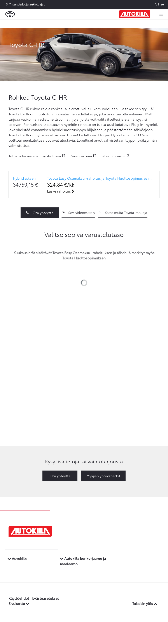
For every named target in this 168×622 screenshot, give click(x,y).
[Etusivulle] (134, 14)
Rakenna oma (81, 155)
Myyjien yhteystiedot (103, 475)
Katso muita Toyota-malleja (122, 212)
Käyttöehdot (19, 598)
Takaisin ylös (144, 603)
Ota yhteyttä (39, 212)
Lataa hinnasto (113, 155)
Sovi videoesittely (78, 212)
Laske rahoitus (60, 190)
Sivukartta (19, 603)
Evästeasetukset (45, 598)
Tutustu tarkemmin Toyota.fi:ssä (35, 155)
